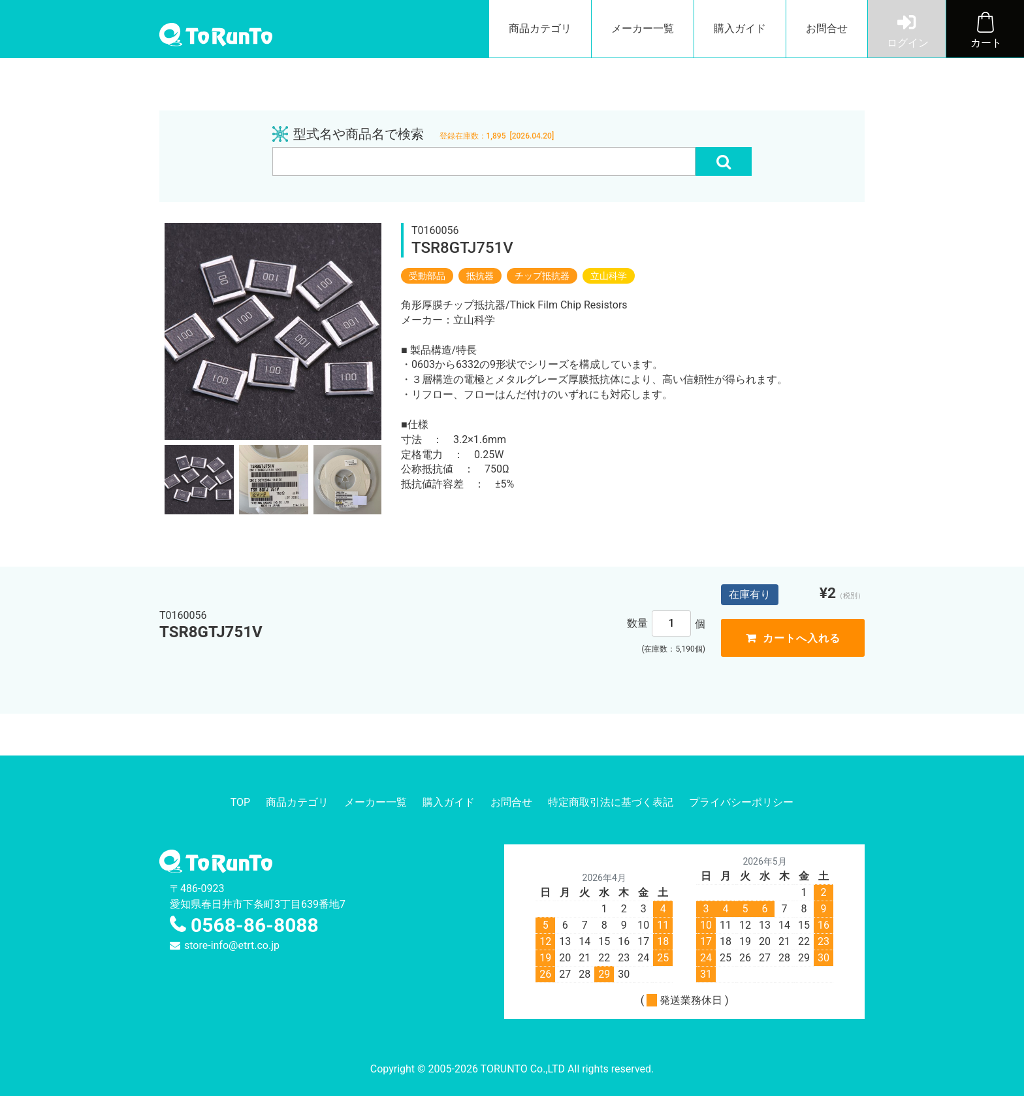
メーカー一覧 (642, 28)
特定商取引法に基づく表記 (610, 802)
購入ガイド (740, 28)
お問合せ (827, 28)
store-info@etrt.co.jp (232, 945)
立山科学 (608, 275)
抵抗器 (480, 275)
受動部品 (427, 275)
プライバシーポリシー (741, 802)
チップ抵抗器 (542, 275)
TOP (240, 802)
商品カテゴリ (540, 28)
